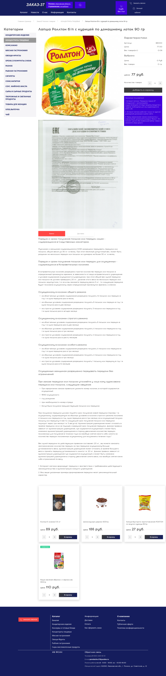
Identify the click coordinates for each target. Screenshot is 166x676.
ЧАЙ (7, 114)
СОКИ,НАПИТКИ (12, 81)
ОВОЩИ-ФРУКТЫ (13, 55)
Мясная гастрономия (61, 635)
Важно (51, 234)
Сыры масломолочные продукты (66, 647)
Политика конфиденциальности (130, 628)
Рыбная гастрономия (61, 643)
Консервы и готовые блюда (63, 628)
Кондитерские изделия (62, 624)
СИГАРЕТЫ (10, 76)
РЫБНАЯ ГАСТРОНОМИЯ (16, 71)
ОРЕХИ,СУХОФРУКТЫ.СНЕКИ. (18, 60)
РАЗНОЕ (8, 66)
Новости (35, 12)
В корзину (68, 537)
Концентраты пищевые (62, 632)
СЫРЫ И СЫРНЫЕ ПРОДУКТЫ (18, 91)
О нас (45, 12)
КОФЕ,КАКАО (11, 45)
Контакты (71, 12)
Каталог (24, 12)
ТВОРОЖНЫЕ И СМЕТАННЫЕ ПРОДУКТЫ (18, 97)
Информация (57, 12)
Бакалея (55, 620)
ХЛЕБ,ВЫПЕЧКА (12, 109)
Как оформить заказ (93, 628)
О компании (123, 616)
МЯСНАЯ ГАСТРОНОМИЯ (16, 50)
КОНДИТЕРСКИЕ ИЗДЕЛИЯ (17, 35)
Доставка (80, 234)
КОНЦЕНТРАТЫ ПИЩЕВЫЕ (17, 40)
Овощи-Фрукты (58, 639)
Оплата (88, 624)
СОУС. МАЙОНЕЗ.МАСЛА (16, 86)
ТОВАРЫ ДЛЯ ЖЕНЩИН (16, 104)
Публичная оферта (125, 624)
